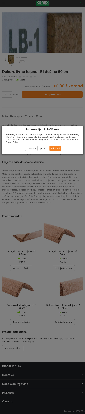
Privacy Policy (12, 142)
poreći (43, 148)
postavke (31, 148)
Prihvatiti (55, 148)
